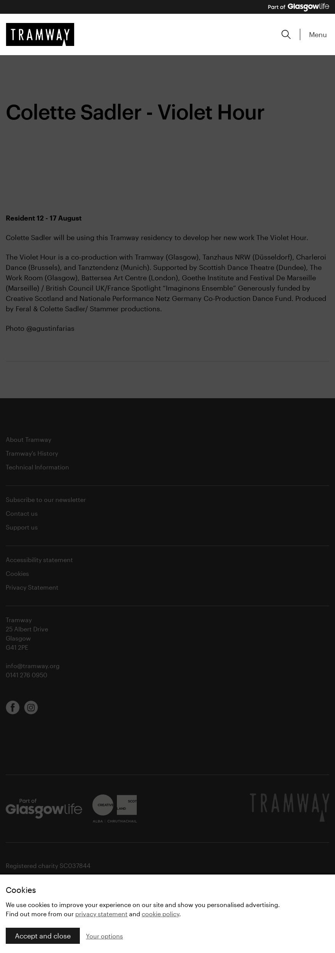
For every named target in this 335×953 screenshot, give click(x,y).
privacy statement (101, 913)
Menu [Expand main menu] (318, 34)
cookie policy (160, 913)
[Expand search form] (286, 34)
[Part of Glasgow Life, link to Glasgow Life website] (298, 7)
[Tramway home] (40, 34)
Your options (104, 936)
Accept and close (43, 936)
